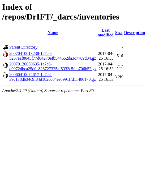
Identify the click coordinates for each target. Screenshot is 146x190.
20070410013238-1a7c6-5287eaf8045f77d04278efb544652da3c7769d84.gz (52, 55)
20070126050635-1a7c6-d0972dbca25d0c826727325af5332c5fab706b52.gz (52, 66)
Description (134, 32)
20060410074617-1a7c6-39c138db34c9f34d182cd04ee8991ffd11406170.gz (52, 77)
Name (53, 32)
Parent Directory (23, 47)
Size (119, 32)
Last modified (105, 32)
